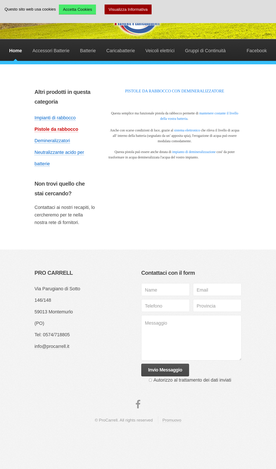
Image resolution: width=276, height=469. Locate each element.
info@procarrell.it (51, 346)
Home (15, 50)
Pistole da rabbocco (56, 129)
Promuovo (171, 420)
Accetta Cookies (77, 9)
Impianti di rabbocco (55, 117)
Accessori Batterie (50, 50)
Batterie (88, 50)
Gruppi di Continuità (205, 50)
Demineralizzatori (52, 140)
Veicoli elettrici (159, 50)
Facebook (257, 50)
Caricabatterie (120, 50)
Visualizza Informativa (128, 9)
